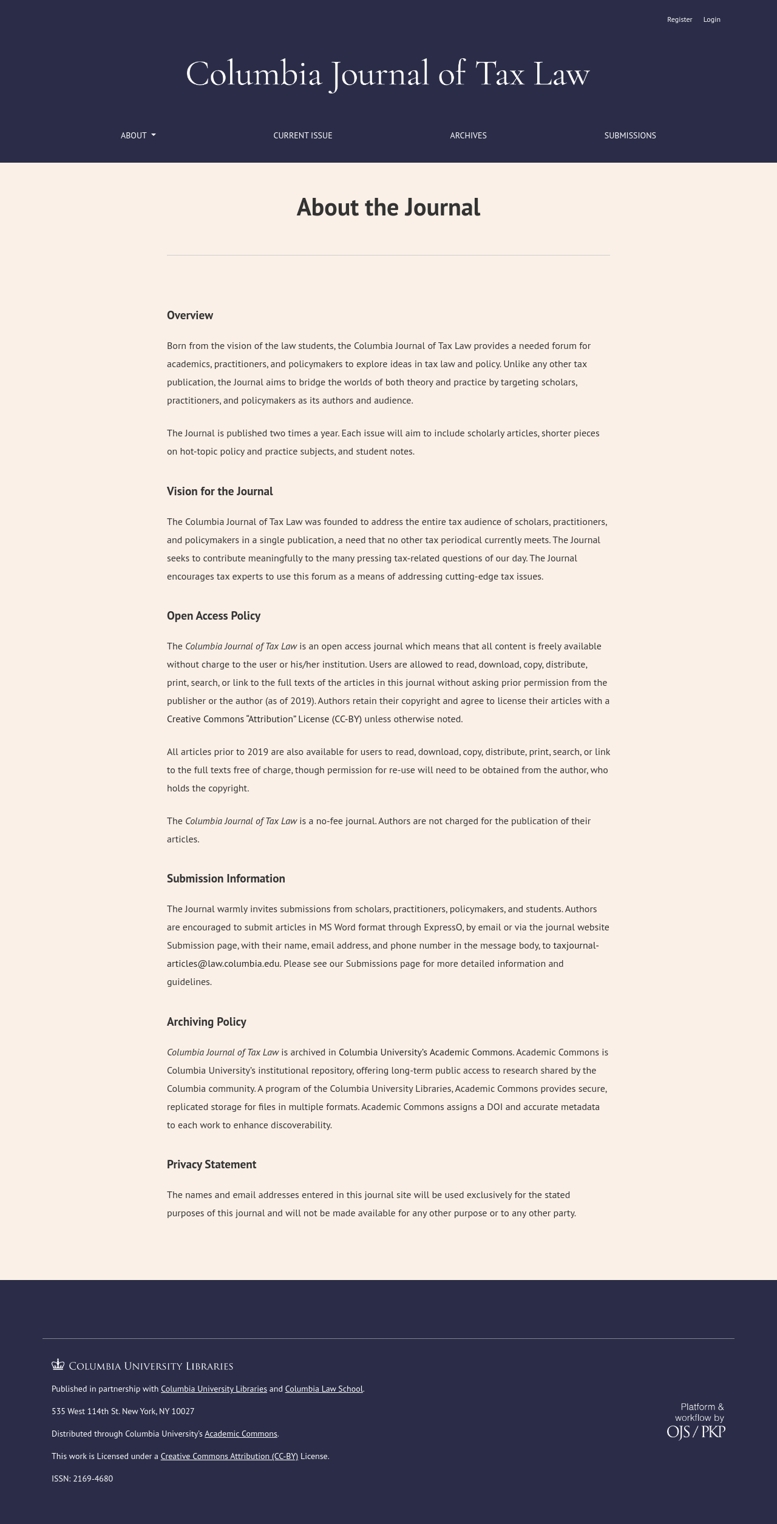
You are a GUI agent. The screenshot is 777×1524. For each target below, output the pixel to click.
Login (712, 19)
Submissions (630, 135)
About (135, 135)
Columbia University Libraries (214, 1388)
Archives (468, 135)
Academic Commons (241, 1433)
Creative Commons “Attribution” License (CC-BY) (264, 719)
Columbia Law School (324, 1388)
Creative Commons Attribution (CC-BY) (230, 1456)
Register (679, 19)
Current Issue (302, 135)
